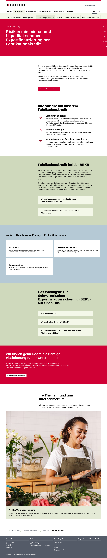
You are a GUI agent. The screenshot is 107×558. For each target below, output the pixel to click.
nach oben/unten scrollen (105, 556)
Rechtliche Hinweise (29, 554)
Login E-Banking (90, 5)
